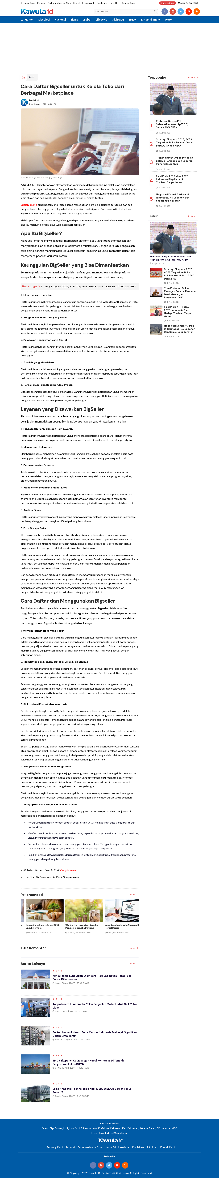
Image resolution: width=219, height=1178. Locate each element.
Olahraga (118, 19)
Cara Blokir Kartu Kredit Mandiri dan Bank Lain (117, 926)
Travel (132, 19)
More (168, 19)
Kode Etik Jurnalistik (83, 3)
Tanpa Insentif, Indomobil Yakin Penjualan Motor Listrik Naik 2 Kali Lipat (95, 1007)
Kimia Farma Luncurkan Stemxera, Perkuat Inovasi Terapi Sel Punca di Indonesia (95, 979)
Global (87, 19)
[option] (40, 919)
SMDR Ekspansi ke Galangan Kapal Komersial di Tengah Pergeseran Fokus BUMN (91, 1064)
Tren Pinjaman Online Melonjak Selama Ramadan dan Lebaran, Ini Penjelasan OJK (174, 161)
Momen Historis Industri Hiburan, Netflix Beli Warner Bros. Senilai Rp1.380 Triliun (39, 927)
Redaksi (41, 3)
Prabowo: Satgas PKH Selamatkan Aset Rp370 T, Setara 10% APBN (172, 124)
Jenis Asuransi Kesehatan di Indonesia (76, 926)
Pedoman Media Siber (59, 3)
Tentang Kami (28, 3)
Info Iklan (114, 3)
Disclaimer (102, 3)
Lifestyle (101, 19)
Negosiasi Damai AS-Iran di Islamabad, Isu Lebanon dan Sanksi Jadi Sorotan (172, 197)
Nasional (60, 19)
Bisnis (74, 19)
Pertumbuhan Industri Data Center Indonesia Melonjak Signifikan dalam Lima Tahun (91, 1035)
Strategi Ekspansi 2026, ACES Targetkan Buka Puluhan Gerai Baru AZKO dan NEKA (88, 286)
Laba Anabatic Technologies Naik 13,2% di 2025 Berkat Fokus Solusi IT (95, 1092)
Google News (68, 870)
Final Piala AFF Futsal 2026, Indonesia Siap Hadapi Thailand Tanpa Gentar (172, 179)
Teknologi (43, 19)
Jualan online (29, 205)
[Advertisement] (109, 49)
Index (134, 894)
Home (27, 19)
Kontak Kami (128, 3)
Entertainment (150, 19)
